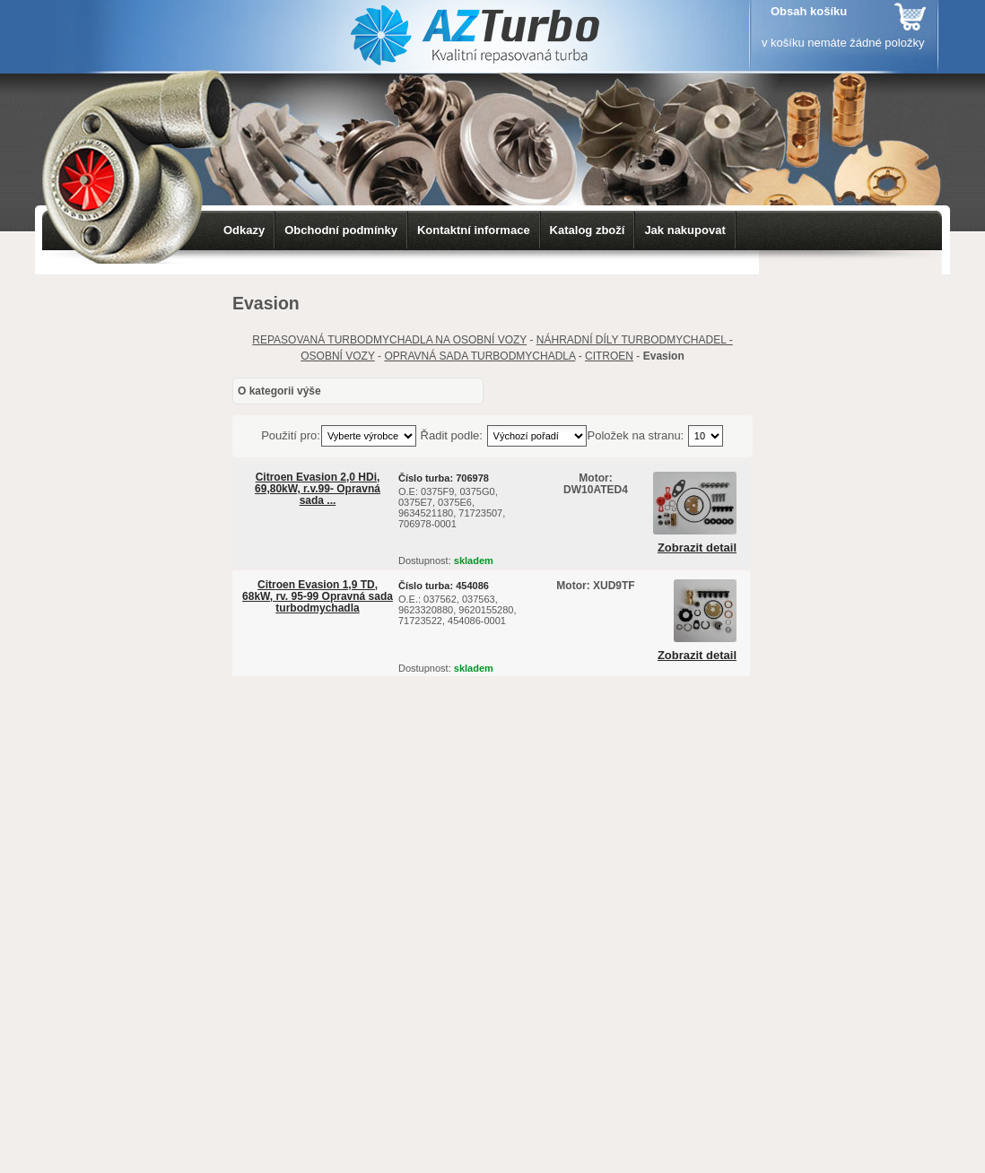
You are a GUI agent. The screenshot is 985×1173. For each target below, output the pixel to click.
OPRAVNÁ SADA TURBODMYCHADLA (479, 356)
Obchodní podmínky (340, 230)
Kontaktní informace (473, 230)
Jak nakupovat (684, 230)
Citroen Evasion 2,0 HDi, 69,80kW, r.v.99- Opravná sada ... (317, 489)
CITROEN (609, 356)
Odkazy (244, 230)
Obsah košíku (809, 11)
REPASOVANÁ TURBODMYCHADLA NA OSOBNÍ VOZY (389, 340)
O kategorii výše (279, 391)
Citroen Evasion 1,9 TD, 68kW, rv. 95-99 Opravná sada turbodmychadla (317, 596)
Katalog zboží (587, 230)
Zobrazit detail (697, 548)
